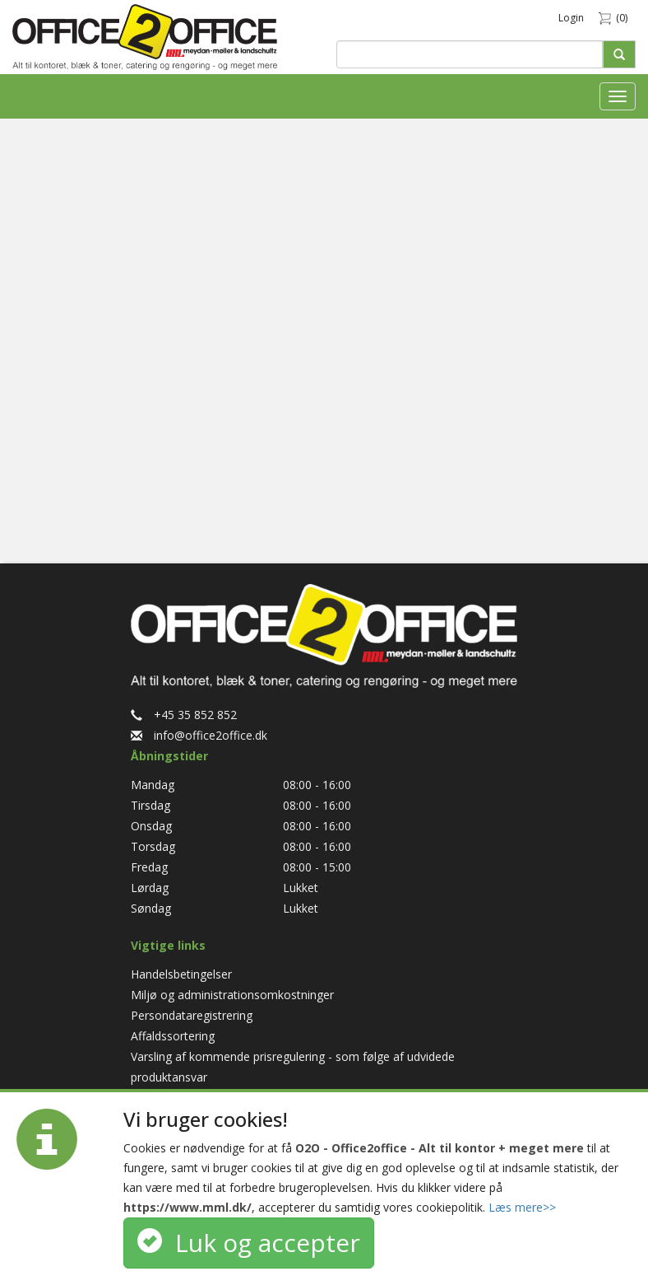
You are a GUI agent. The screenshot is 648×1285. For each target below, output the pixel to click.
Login (571, 18)
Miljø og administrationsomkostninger (232, 994)
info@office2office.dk (199, 735)
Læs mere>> (522, 1207)
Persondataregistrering (191, 1015)
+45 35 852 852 (184, 714)
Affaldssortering (173, 1036)
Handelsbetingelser (181, 974)
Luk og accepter (248, 1242)
